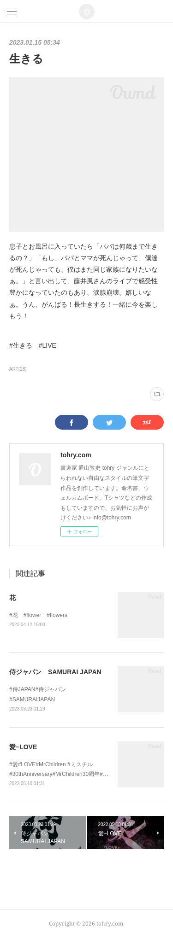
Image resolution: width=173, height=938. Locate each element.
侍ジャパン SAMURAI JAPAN (55, 672)
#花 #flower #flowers (38, 615)
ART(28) (18, 369)
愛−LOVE (23, 747)
